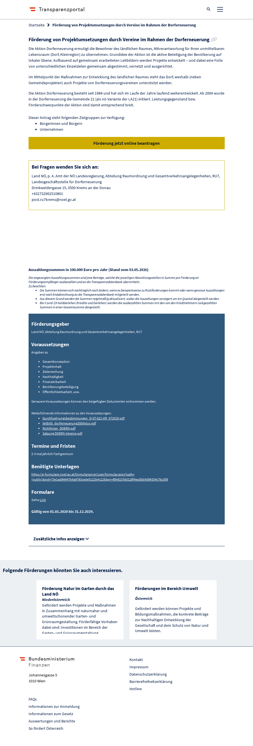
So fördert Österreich (46, 728)
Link (43, 500)
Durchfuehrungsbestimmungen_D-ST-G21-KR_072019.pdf (84, 418)
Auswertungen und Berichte (52, 721)
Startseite (37, 24)
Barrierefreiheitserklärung (150, 681)
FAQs (33, 699)
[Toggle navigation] (220, 9)
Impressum (138, 666)
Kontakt (136, 659)
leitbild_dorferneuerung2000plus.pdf (69, 423)
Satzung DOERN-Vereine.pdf (62, 433)
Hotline (135, 688)
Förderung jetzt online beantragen (126, 143)
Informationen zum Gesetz (51, 713)
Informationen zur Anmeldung (54, 706)
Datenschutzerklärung (148, 674)
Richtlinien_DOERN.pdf (59, 428)
